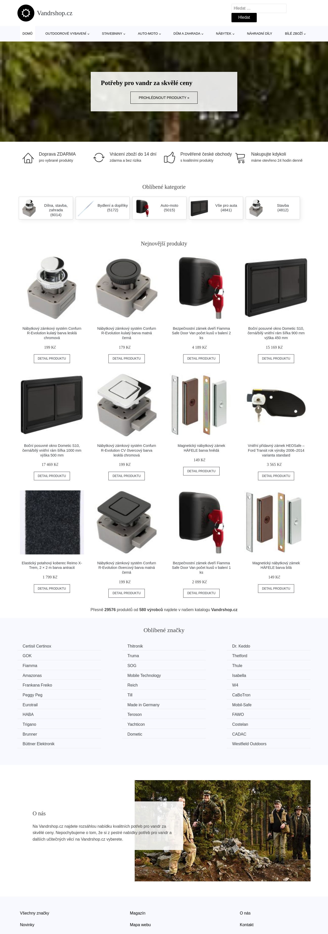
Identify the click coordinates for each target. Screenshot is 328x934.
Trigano (30, 703)
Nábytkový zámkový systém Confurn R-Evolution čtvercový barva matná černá (126, 567)
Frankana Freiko (38, 674)
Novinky (27, 893)
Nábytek (223, 33)
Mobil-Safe (33, 694)
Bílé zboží (294, 33)
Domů (27, 33)
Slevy (25, 905)
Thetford (106, 655)
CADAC (106, 713)
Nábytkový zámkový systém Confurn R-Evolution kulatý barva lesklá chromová (51, 333)
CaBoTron (108, 684)
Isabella (256, 665)
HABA (104, 694)
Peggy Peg (259, 674)
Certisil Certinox (38, 646)
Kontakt (246, 893)
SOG (254, 655)
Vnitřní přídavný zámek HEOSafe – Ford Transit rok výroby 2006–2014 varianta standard (276, 450)
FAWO (255, 694)
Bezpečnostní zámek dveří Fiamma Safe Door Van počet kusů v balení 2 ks (201, 333)
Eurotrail (181, 684)
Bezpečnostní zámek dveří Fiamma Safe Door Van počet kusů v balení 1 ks (201, 567)
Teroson (181, 694)
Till (26, 684)
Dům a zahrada (187, 33)
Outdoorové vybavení (65, 33)
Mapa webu (140, 893)
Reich (104, 674)
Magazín (137, 881)
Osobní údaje (142, 905)
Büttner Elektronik (190, 713)
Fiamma (181, 655)
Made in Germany (265, 684)
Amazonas (108, 665)
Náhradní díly (259, 33)
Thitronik (106, 646)
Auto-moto (148, 33)
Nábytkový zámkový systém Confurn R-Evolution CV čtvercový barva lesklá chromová (126, 450)
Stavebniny (112, 33)
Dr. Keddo (183, 646)
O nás (245, 881)
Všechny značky (34, 881)
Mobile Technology (190, 665)
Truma (29, 655)
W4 (177, 674)
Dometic (31, 713)
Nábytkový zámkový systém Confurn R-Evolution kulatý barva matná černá (126, 333)
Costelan (182, 703)
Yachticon (107, 703)
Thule (29, 665)
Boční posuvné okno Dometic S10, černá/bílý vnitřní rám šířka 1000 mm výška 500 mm (52, 450)
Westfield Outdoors (266, 713)
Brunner (256, 703)
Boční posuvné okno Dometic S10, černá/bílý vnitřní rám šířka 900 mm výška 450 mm (276, 333)
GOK (254, 646)
